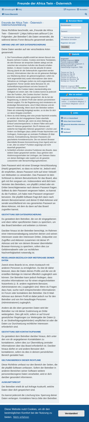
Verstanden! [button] (71, 413)
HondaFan (82, 88)
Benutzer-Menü (74, 21)
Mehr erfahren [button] (21, 417)
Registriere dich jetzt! (68, 43)
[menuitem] (19, 9)
